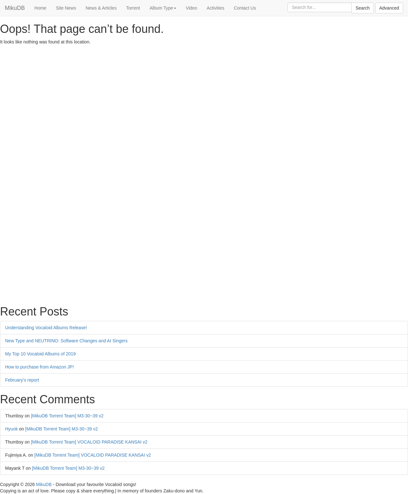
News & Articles (100, 8)
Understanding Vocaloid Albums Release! (46, 327)
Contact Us (245, 8)
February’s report (22, 380)
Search (362, 8)
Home (40, 8)
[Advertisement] (191, 93)
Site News (66, 8)
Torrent (133, 8)
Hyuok (11, 428)
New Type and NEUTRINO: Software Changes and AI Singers (66, 340)
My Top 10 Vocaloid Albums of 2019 (40, 353)
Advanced (389, 8)
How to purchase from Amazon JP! (39, 366)
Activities (215, 8)
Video (191, 8)
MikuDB (15, 8)
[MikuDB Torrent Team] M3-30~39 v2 (67, 415)
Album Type (162, 8)
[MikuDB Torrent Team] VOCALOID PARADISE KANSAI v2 (89, 442)
